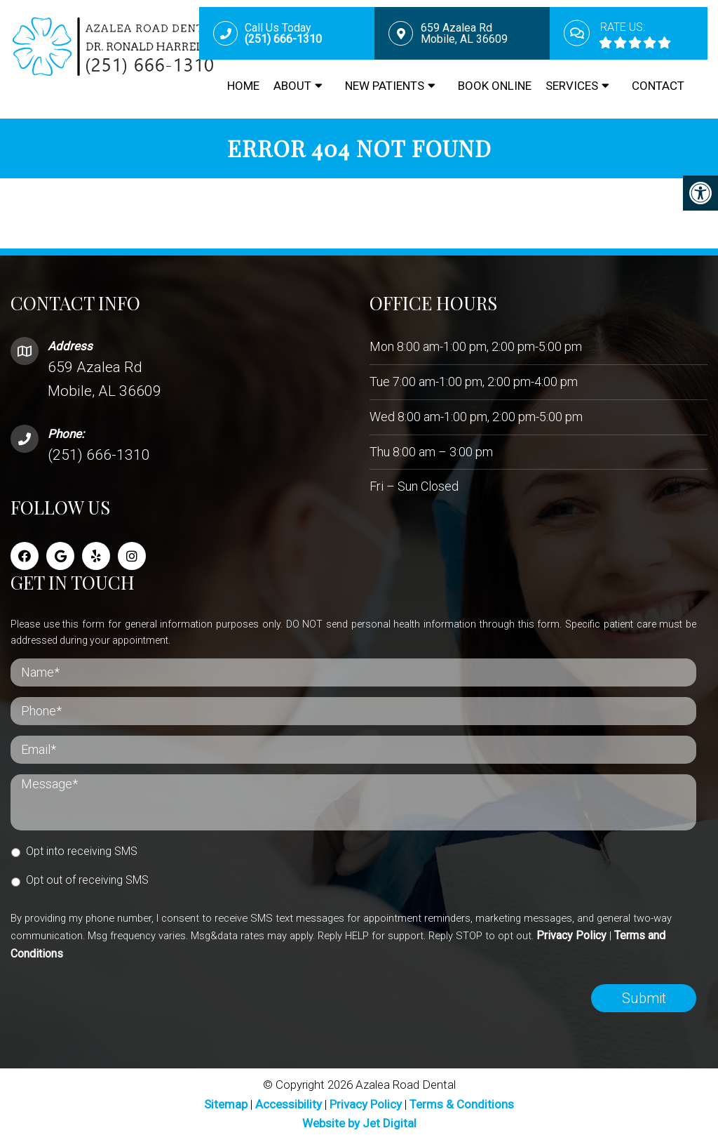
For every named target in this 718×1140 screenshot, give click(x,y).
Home (243, 86)
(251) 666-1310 (99, 454)
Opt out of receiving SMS (87, 880)
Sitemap (226, 1104)
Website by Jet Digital (359, 1123)
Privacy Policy (571, 935)
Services (572, 86)
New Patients (384, 86)
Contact (658, 86)
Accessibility (288, 1104)
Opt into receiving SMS (81, 851)
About (292, 86)
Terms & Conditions (461, 1104)
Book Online (494, 86)
